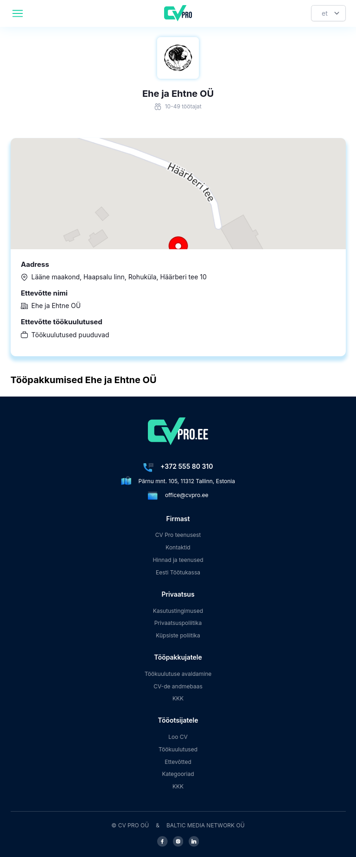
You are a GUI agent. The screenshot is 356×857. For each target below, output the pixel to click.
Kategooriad (178, 773)
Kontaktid (177, 547)
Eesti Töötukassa (178, 572)
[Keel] (328, 13)
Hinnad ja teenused (178, 559)
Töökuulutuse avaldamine (178, 673)
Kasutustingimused (178, 610)
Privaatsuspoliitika (178, 622)
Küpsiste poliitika (178, 635)
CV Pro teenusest (178, 534)
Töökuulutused (178, 749)
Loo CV (178, 736)
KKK (178, 698)
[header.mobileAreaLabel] (18, 13)
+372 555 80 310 (186, 466)
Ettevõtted (178, 761)
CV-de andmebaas (178, 686)
